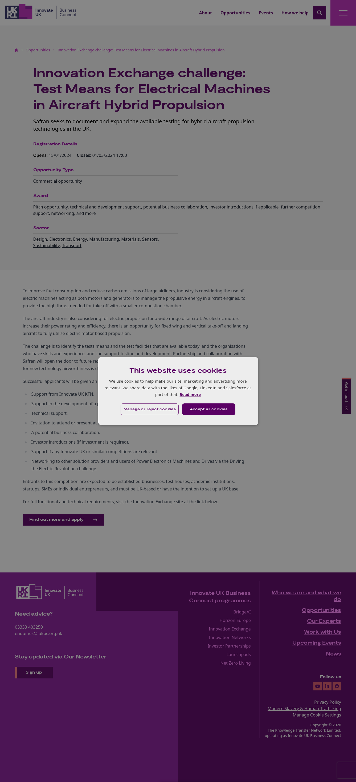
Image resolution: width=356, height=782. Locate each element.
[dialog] (178, 391)
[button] (149, 409)
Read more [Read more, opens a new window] (190, 394)
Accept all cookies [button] (209, 409)
